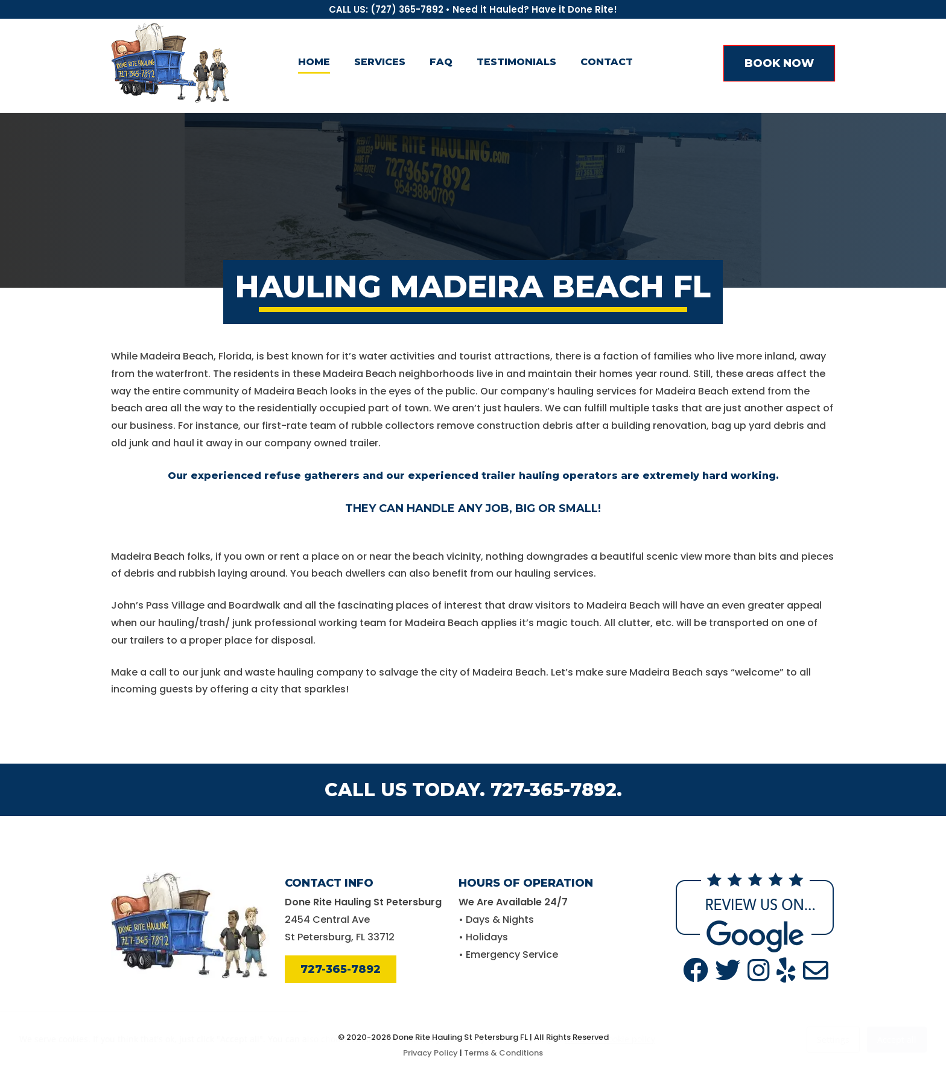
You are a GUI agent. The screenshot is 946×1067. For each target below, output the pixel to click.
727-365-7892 (340, 969)
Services (379, 62)
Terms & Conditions (503, 1053)
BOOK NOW (779, 63)
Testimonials (516, 62)
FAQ (441, 62)
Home (314, 62)
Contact (606, 62)
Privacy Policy (430, 1053)
